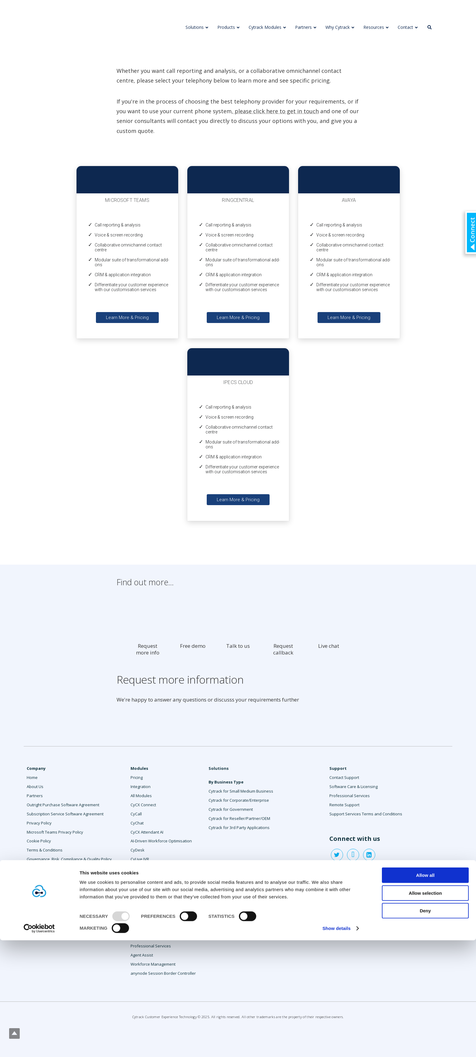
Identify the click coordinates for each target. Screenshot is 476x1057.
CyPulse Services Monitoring (157, 882)
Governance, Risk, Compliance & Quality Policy (69, 859)
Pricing (137, 777)
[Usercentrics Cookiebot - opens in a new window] (39, 1045)
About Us (35, 786)
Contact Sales (39, 913)
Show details (336, 1045)
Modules (139, 768)
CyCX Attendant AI (147, 832)
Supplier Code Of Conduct (50, 895)
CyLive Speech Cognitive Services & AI (163, 870)
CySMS (137, 918)
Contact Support (344, 777)
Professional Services (151, 946)
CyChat (137, 823)
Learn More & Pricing (127, 317)
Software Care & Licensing (353, 786)
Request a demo (42, 922)
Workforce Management (153, 964)
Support (338, 768)
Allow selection (425, 1009)
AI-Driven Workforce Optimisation (161, 841)
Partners (35, 795)
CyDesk (137, 850)
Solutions (219, 768)
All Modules (141, 795)
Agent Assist (142, 955)
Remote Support (344, 804)
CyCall (136, 814)
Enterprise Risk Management (53, 868)
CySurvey (139, 937)
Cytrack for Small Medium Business (241, 791)
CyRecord (139, 891)
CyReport (139, 910)
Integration (141, 786)
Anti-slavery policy (43, 904)
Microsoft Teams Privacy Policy (55, 832)
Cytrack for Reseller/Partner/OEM (239, 818)
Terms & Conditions (45, 850)
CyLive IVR (140, 859)
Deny (425, 1027)
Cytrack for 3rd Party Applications (239, 827)
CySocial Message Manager (156, 927)
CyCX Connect (143, 804)
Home (32, 777)
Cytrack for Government (231, 809)
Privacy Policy (39, 823)
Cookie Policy (39, 841)
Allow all (425, 991)
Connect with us (354, 839)
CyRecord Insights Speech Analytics (163, 900)
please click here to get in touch (276, 111)
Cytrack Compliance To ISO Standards (61, 877)
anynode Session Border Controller (163, 973)
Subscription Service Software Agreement (65, 814)
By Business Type (226, 782)
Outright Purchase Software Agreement (63, 804)
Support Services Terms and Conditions (365, 814)
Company (36, 768)
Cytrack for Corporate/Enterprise (239, 800)
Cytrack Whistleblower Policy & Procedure (65, 886)
